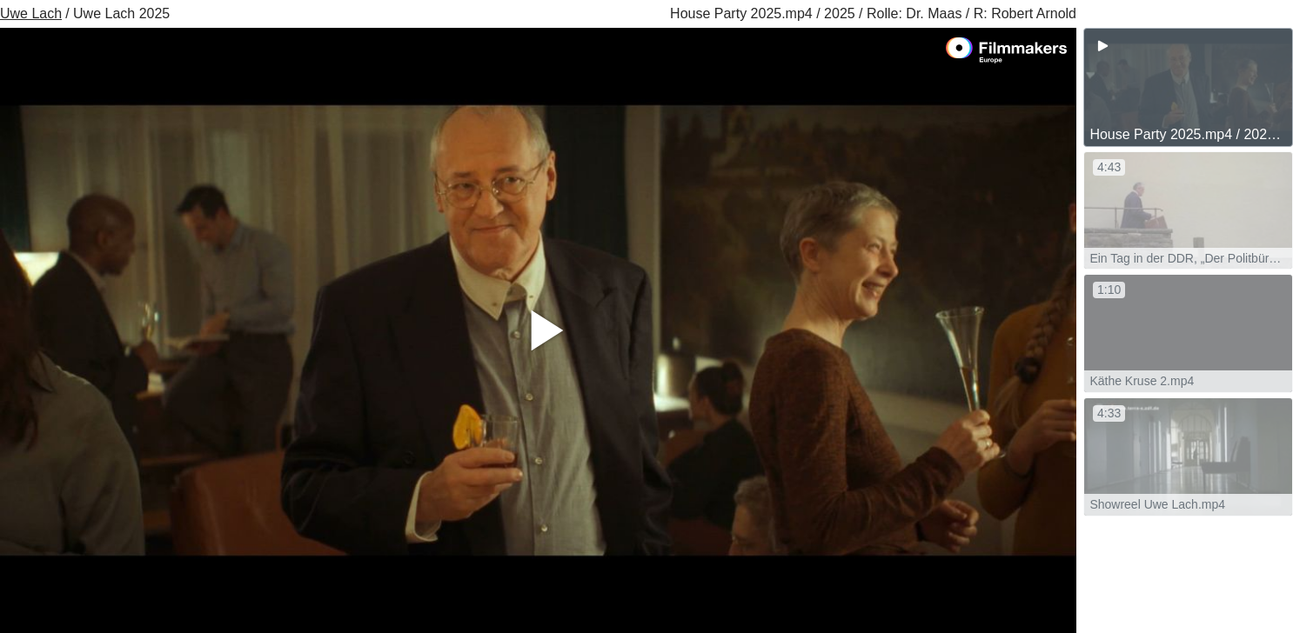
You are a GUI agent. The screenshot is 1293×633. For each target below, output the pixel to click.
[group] (1188, 87)
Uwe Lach (31, 13)
